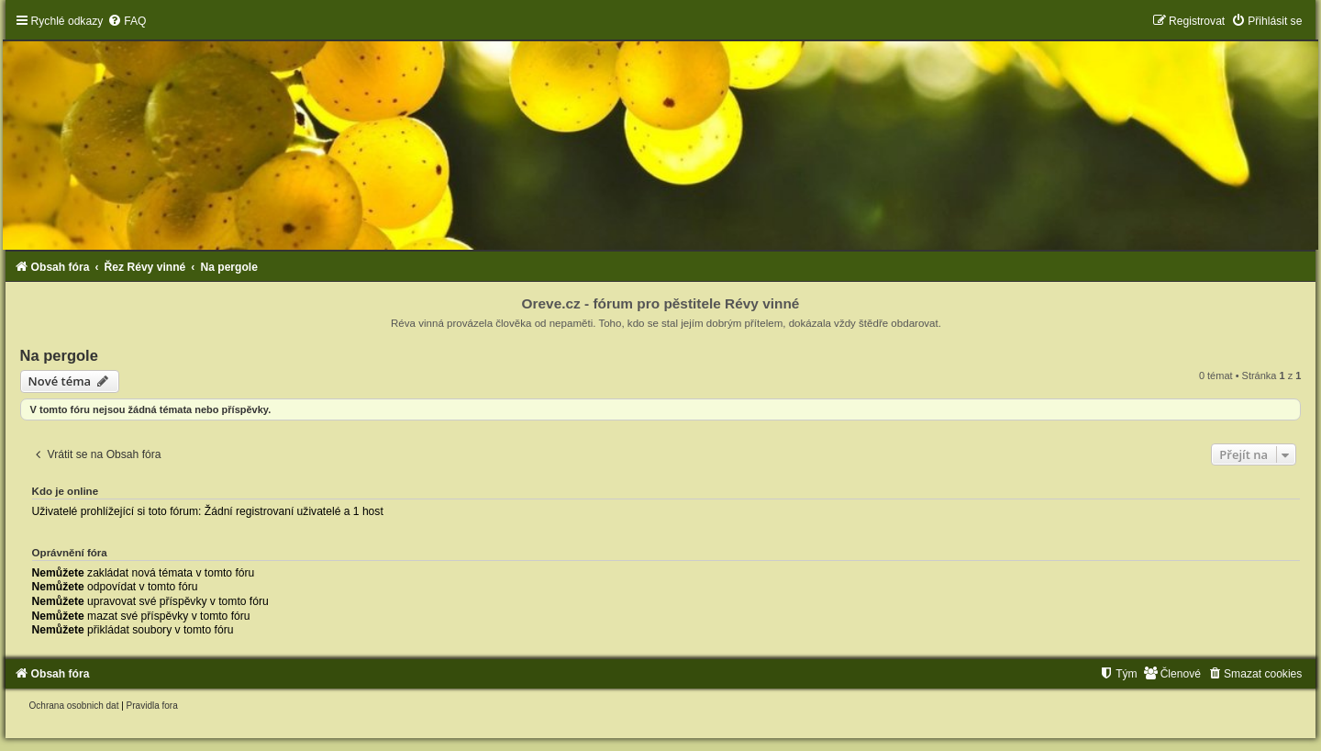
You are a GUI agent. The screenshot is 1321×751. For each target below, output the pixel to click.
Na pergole (59, 355)
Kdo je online (65, 491)
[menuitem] (126, 21)
